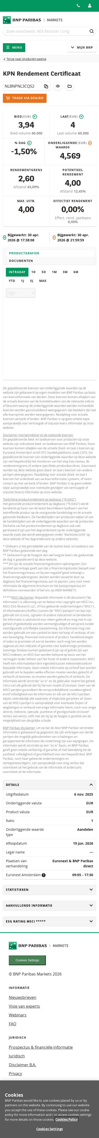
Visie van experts (24, 1006)
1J (22, 281)
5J (31, 281)
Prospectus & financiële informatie (41, 1047)
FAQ (12, 1023)
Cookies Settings (27, 960)
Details (49, 785)
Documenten (21, 261)
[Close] (93, 1089)
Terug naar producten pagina (26, 59)
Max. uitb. (26, 201)
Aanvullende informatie (49, 905)
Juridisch (17, 1056)
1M (54, 272)
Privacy (15, 1073)
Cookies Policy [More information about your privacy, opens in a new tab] (66, 1122)
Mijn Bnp (82, 47)
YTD (12, 281)
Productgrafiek (24, 253)
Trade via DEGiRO (25, 98)
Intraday (17, 272)
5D (44, 272)
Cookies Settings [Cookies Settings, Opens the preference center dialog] (49, 1131)
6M (76, 272)
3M (65, 272)
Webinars (17, 1015)
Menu (14, 47)
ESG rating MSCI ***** (49, 921)
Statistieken (49, 890)
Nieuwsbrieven (22, 997)
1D (33, 272)
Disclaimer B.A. (22, 1064)
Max (43, 281)
